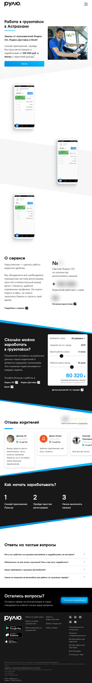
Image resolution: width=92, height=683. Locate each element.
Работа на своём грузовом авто (31, 622)
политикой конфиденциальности (48, 662)
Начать (24, 63)
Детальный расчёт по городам (66, 390)
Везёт (7, 387)
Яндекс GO (9, 382)
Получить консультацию (74, 600)
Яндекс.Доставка (28, 382)
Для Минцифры (75, 651)
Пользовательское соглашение (76, 628)
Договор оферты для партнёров (77, 646)
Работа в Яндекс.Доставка (52, 618)
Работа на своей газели (34, 617)
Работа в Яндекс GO (53, 624)
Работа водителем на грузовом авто (33, 629)
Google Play (83, 423)
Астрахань (77, 338)
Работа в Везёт (51, 628)
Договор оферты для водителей (77, 640)
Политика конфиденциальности (77, 634)
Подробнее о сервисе (14, 308)
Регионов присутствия (62, 304)
